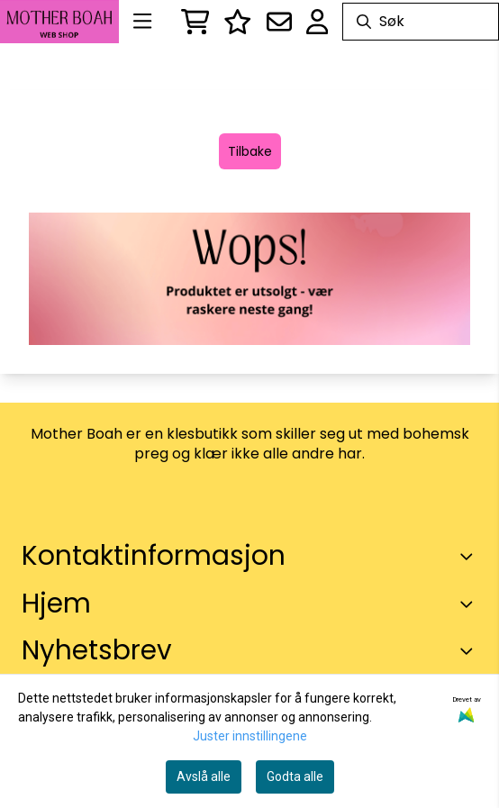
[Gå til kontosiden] (317, 21)
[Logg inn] (237, 21)
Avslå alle (204, 776)
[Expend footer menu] (470, 603)
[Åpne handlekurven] (195, 21)
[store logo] (59, 21)
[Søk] (420, 22)
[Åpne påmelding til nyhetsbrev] (279, 21)
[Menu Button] (142, 21)
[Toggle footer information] (470, 556)
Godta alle (295, 776)
